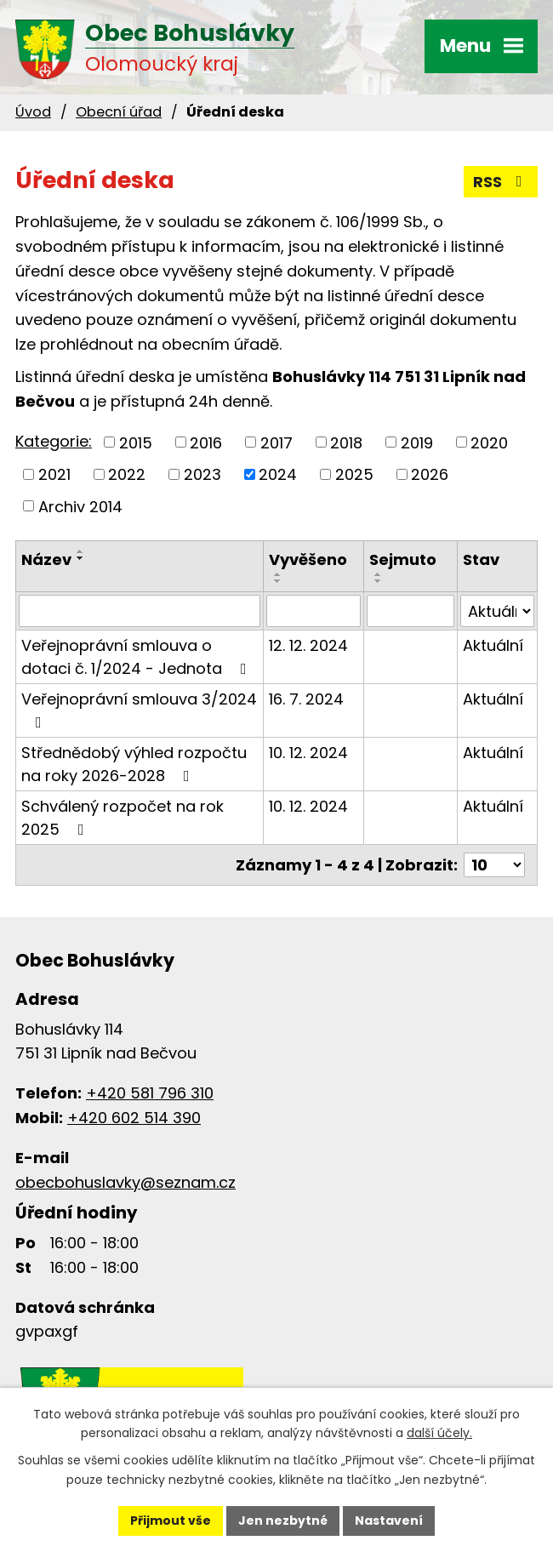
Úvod (33, 112)
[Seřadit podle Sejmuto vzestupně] (378, 574)
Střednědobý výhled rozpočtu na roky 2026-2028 (134, 764)
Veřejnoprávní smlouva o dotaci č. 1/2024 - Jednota (137, 657)
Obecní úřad (119, 112)
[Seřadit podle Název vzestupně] (80, 551)
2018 (346, 442)
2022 (126, 474)
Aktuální (493, 645)
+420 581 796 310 (150, 1093)
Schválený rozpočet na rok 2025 (122, 818)
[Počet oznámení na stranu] (494, 865)
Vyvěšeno (308, 559)
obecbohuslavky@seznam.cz (125, 1182)
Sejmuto (402, 559)
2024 (278, 474)
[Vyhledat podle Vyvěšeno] (313, 611)
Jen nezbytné (283, 1520)
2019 (417, 442)
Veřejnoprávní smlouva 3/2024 (139, 709)
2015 (135, 442)
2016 (206, 442)
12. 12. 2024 (308, 645)
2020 (489, 442)
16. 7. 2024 (306, 699)
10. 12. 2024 (308, 752)
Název (46, 559)
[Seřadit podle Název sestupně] (80, 558)
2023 (202, 474)
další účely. (439, 1433)
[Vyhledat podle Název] (139, 611)
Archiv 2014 (80, 505)
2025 (354, 474)
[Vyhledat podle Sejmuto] (410, 611)
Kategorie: (53, 441)
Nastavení (389, 1520)
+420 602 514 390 (134, 1117)
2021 (54, 474)
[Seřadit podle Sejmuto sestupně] (378, 581)
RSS (501, 181)
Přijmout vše (170, 1520)
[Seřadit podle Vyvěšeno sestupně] (278, 581)
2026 (429, 474)
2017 (276, 442)
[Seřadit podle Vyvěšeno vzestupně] (278, 574)
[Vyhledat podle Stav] (497, 611)
